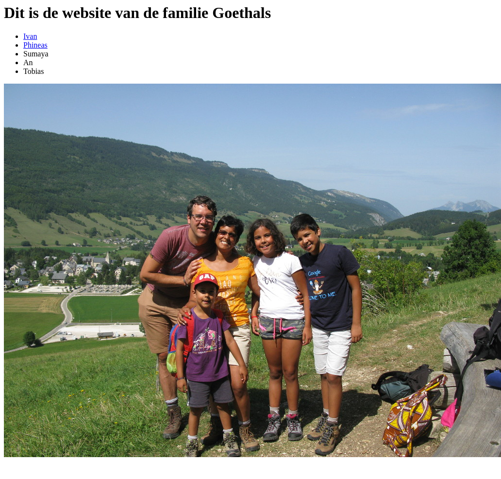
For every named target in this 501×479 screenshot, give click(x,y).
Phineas (35, 45)
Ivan (30, 36)
